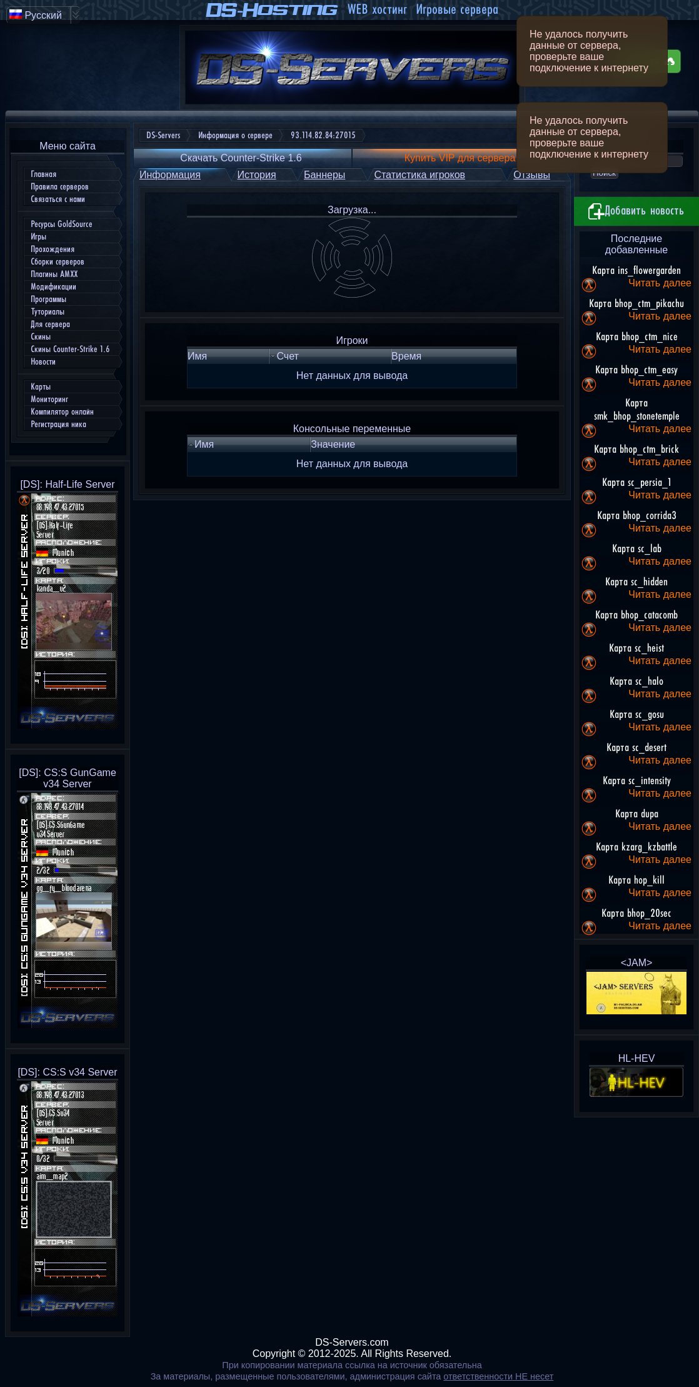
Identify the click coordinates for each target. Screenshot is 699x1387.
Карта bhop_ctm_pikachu (636, 304)
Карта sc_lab (636, 549)
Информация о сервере (235, 135)
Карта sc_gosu (637, 714)
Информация (170, 174)
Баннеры (324, 174)
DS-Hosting (272, 10)
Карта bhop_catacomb (636, 615)
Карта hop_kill (636, 880)
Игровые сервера (457, 10)
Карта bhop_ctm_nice (637, 337)
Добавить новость (636, 211)
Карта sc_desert (636, 748)
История (257, 174)
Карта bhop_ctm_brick (636, 449)
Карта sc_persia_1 (636, 482)
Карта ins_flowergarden (636, 270)
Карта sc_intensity (637, 781)
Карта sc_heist (636, 648)
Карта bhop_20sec (636, 913)
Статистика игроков (419, 174)
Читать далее (659, 283)
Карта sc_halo (636, 681)
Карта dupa (636, 814)
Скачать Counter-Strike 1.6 (240, 158)
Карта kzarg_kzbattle (636, 847)
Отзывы (531, 174)
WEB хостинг (377, 10)
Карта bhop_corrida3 (636, 516)
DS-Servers (163, 135)
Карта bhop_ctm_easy (636, 370)
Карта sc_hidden (636, 582)
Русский (35, 15)
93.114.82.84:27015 (323, 135)
